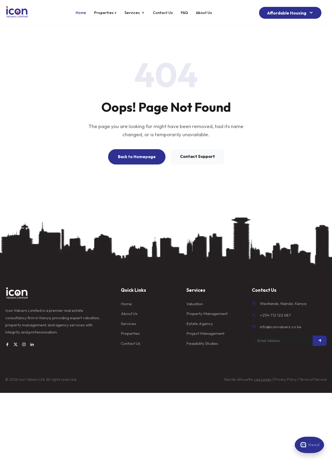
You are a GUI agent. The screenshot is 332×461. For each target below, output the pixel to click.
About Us (204, 12)
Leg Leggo (262, 379)
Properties (130, 333)
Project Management (205, 333)
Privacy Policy (285, 379)
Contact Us (163, 12)
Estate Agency (199, 323)
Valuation (194, 303)
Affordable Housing (290, 13)
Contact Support (197, 156)
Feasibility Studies (202, 343)
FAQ (184, 12)
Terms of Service (313, 379)
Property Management (207, 313)
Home (81, 12)
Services (134, 13)
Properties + (105, 12)
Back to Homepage (137, 156)
